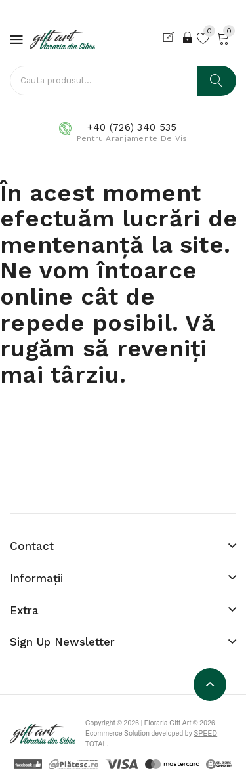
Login (188, 37)
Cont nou (171, 37)
